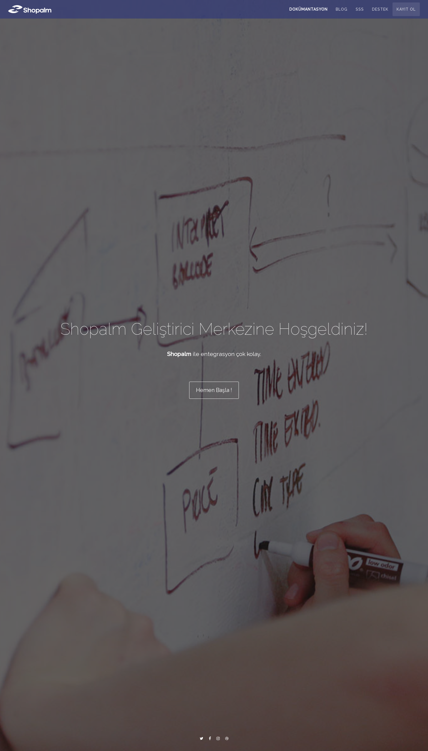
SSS (360, 12)
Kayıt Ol (406, 12)
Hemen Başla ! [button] (214, 390)
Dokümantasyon (308, 12)
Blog (341, 12)
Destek (380, 12)
